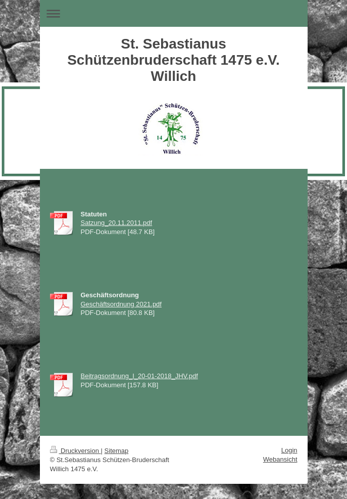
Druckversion (75, 451)
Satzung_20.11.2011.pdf (117, 222)
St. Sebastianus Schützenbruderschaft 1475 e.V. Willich (173, 60)
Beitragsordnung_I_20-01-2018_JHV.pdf (139, 376)
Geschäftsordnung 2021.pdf (121, 304)
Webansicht (280, 459)
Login (289, 450)
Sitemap (117, 451)
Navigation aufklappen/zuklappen (173, 13)
